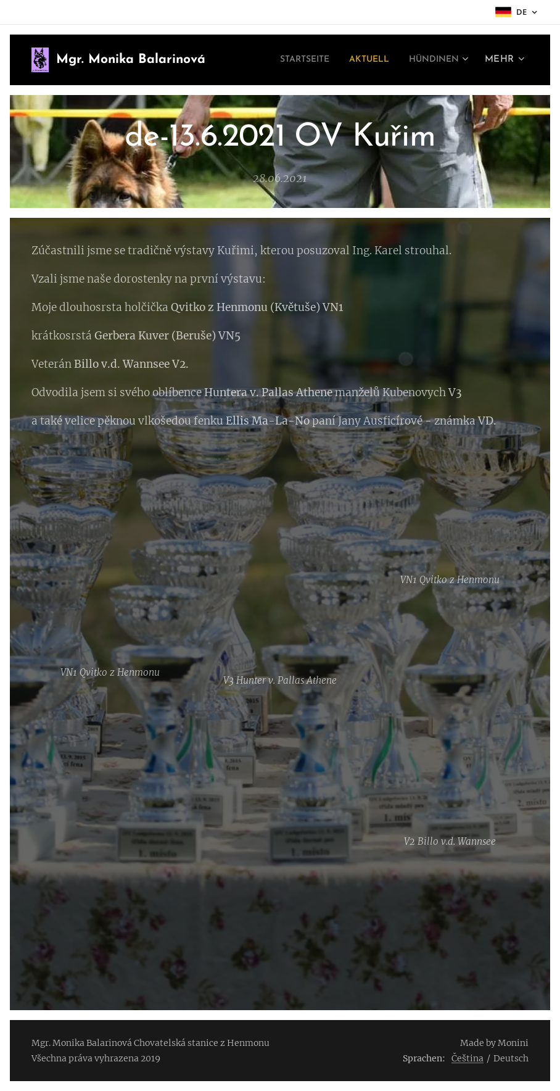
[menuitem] (288, 59)
